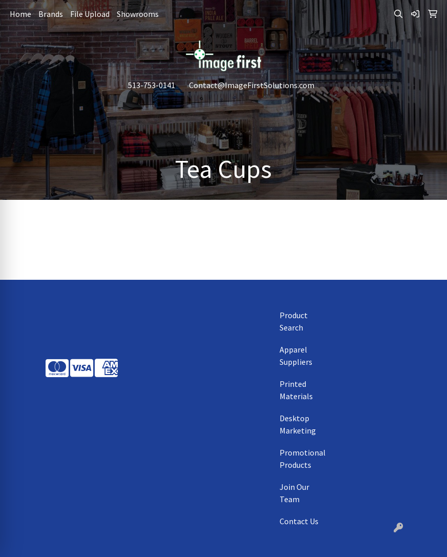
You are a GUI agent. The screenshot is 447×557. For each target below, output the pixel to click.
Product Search (294, 321)
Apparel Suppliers (296, 355)
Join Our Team (294, 493)
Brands (50, 14)
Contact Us (299, 521)
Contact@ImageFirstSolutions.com (251, 85)
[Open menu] (426, 106)
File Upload (90, 14)
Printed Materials (296, 390)
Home (20, 14)
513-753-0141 (151, 85)
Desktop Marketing (298, 424)
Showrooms (138, 14)
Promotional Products (300, 458)
